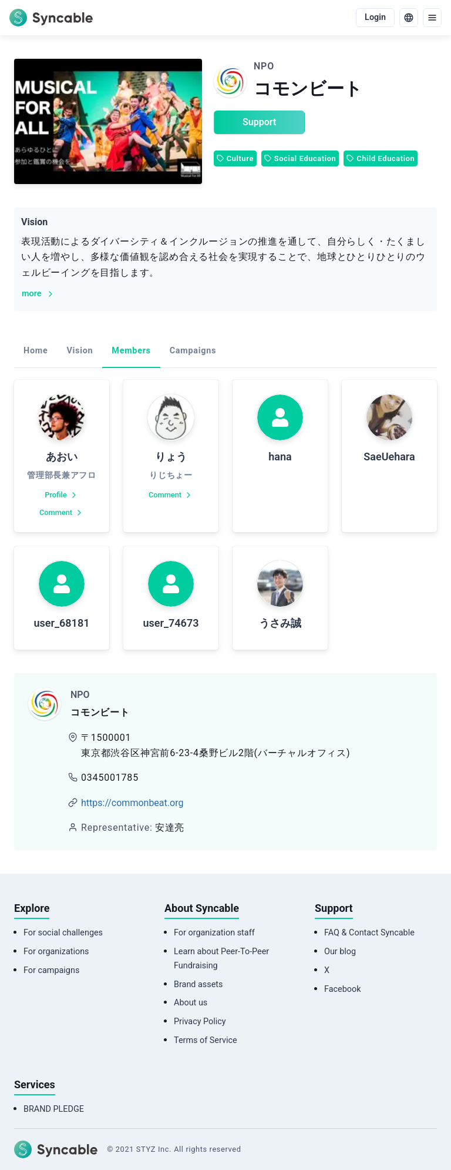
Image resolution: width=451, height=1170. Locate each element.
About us (190, 1003)
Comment (61, 512)
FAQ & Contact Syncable (369, 933)
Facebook (342, 989)
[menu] (432, 17)
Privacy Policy (200, 1022)
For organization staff (214, 933)
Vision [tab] (79, 351)
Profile (61, 495)
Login (375, 17)
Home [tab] (35, 351)
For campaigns (51, 970)
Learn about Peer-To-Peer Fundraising (221, 959)
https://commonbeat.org (132, 802)
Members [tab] (131, 351)
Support (259, 122)
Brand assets (198, 985)
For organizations (56, 952)
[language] (408, 17)
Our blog (340, 952)
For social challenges (63, 933)
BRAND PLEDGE (53, 1109)
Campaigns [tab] (193, 351)
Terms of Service (205, 1040)
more (38, 294)
